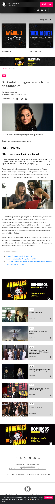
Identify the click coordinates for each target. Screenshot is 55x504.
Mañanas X (6, 51)
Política (4, 501)
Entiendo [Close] (48, 498)
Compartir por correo (26, 99)
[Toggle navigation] (51, 10)
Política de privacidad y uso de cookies (27, 464)
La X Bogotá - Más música (4, 4)
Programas (44, 20)
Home (5, 68)
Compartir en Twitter (17, 99)
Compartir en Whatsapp (21, 99)
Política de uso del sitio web (27, 467)
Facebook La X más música (34, 10)
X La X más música (42, 10)
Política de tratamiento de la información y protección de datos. (27, 469)
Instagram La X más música (38, 10)
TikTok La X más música (46, 10)
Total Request (35, 51)
